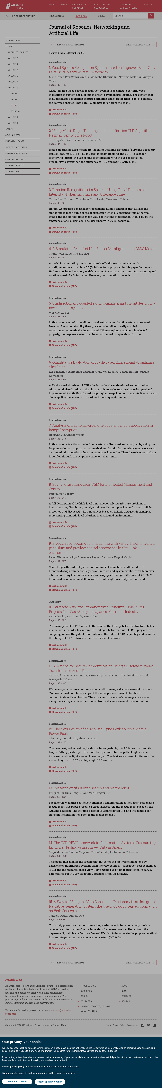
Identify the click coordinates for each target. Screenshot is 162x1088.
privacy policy (17, 1064)
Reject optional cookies (50, 1080)
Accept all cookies (17, 1080)
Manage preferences (13, 1071)
